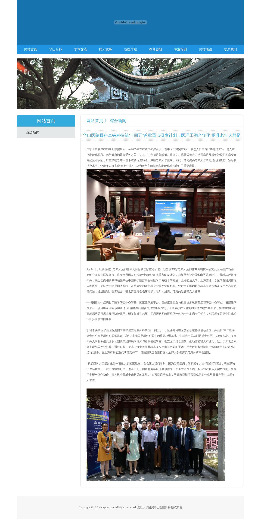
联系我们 (230, 49)
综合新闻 (32, 132)
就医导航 (130, 49)
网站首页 (30, 49)
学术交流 (80, 49)
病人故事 (105, 49)
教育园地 (155, 49)
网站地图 (205, 49)
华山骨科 (55, 49)
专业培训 (180, 49)
